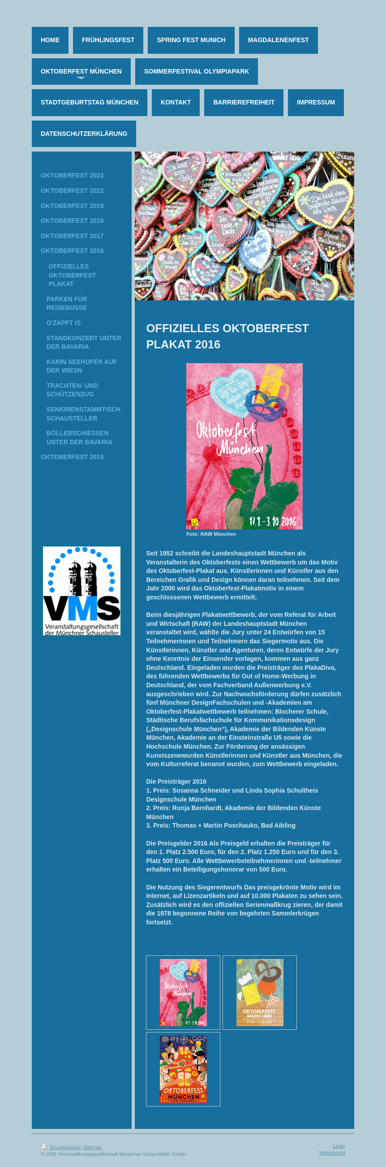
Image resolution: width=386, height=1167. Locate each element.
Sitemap (93, 1147)
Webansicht (332, 1152)
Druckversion (61, 1147)
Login (339, 1146)
